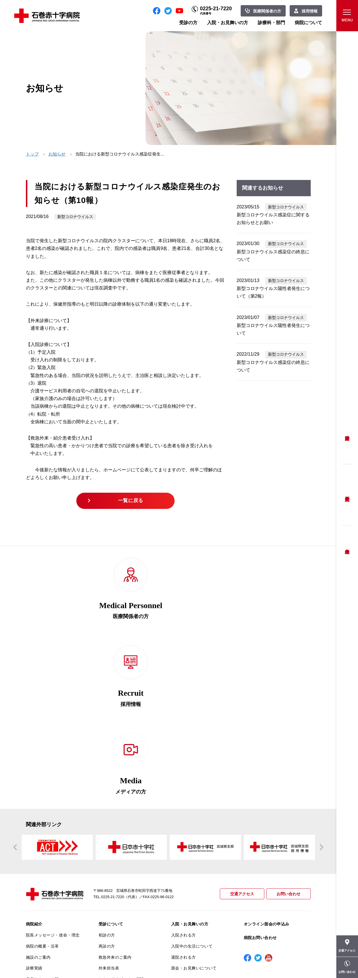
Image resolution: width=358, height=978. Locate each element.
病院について (308, 22)
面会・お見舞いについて (194, 814)
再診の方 (107, 792)
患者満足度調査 (40, 869)
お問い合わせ (287, 739)
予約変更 (347, 494)
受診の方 (188, 22)
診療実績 (34, 814)
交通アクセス (239, 739)
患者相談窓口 (111, 836)
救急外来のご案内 (115, 803)
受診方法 (347, 433)
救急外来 (347, 544)
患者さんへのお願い (44, 824)
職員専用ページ (292, 961)
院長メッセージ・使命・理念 (53, 780)
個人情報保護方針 (42, 858)
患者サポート (111, 896)
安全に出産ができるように (123, 858)
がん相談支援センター (46, 917)
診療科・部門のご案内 (192, 828)
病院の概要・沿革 (42, 792)
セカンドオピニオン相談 (121, 824)
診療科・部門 (271, 22)
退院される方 (183, 803)
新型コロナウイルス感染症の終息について (273, 255)
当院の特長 (36, 836)
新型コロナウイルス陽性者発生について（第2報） (273, 292)
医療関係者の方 (267, 11)
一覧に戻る (131, 502)
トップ (32, 154)
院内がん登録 (38, 906)
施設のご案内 (38, 803)
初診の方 (107, 780)
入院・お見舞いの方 (227, 22)
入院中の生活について (192, 792)
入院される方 (183, 780)
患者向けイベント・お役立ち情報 (53, 931)
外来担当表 (109, 814)
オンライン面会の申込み (266, 769)
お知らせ (57, 154)
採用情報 (310, 11)
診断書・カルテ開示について (125, 885)
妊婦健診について (115, 847)
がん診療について (42, 895)
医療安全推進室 (40, 880)
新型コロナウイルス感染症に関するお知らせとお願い (273, 218)
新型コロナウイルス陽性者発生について (273, 329)
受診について (111, 769)
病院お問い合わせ (260, 783)
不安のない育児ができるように (125, 872)
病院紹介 (34, 769)
